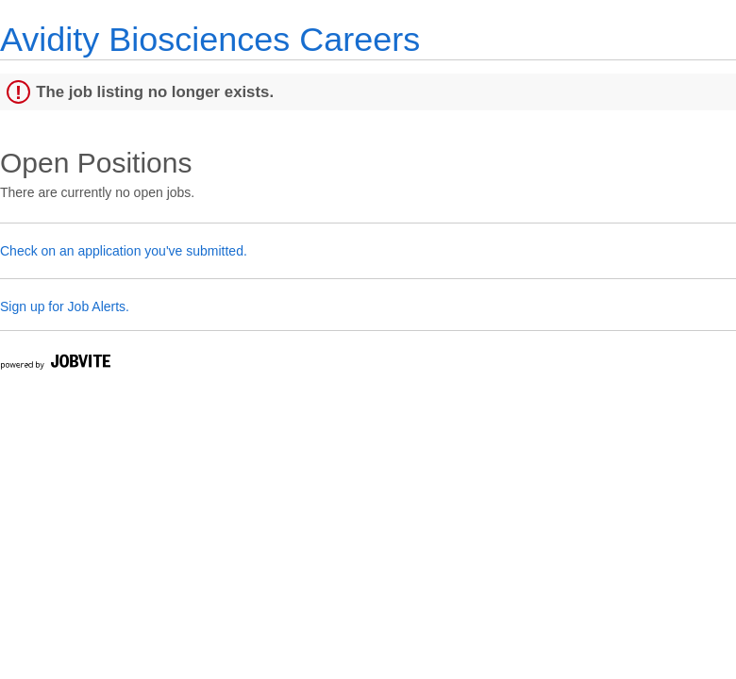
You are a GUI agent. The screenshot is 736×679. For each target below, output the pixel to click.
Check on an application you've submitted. (123, 250)
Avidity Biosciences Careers (210, 39)
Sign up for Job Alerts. (64, 306)
